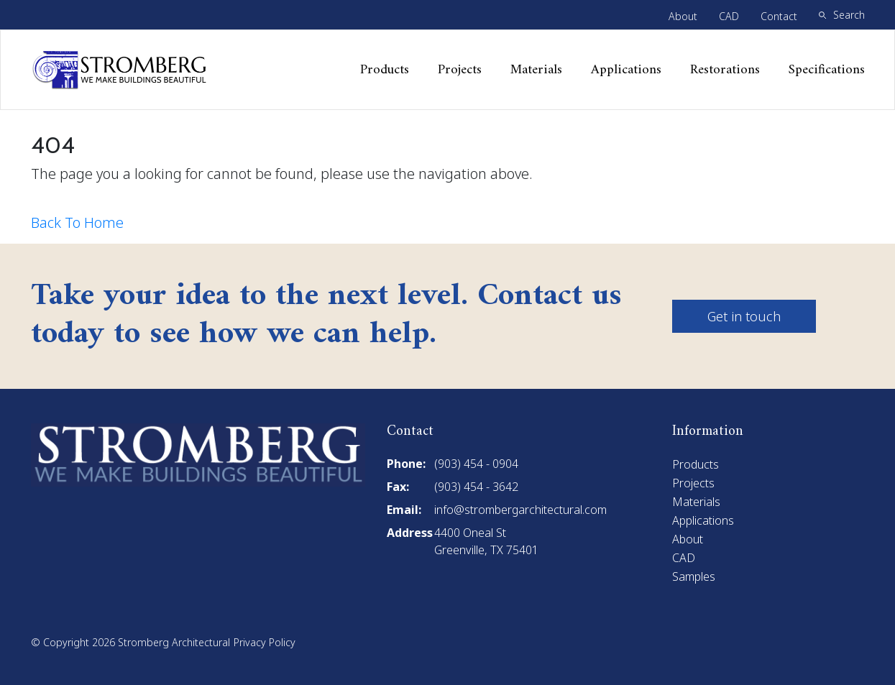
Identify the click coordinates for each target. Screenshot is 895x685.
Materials (536, 70)
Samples (693, 576)
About (683, 16)
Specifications (827, 70)
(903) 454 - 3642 (476, 487)
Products (384, 70)
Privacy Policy (264, 642)
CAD (729, 16)
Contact (779, 16)
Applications (626, 70)
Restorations (725, 70)
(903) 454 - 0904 (476, 464)
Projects (460, 70)
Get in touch (744, 316)
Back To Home (77, 222)
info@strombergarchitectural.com (520, 510)
